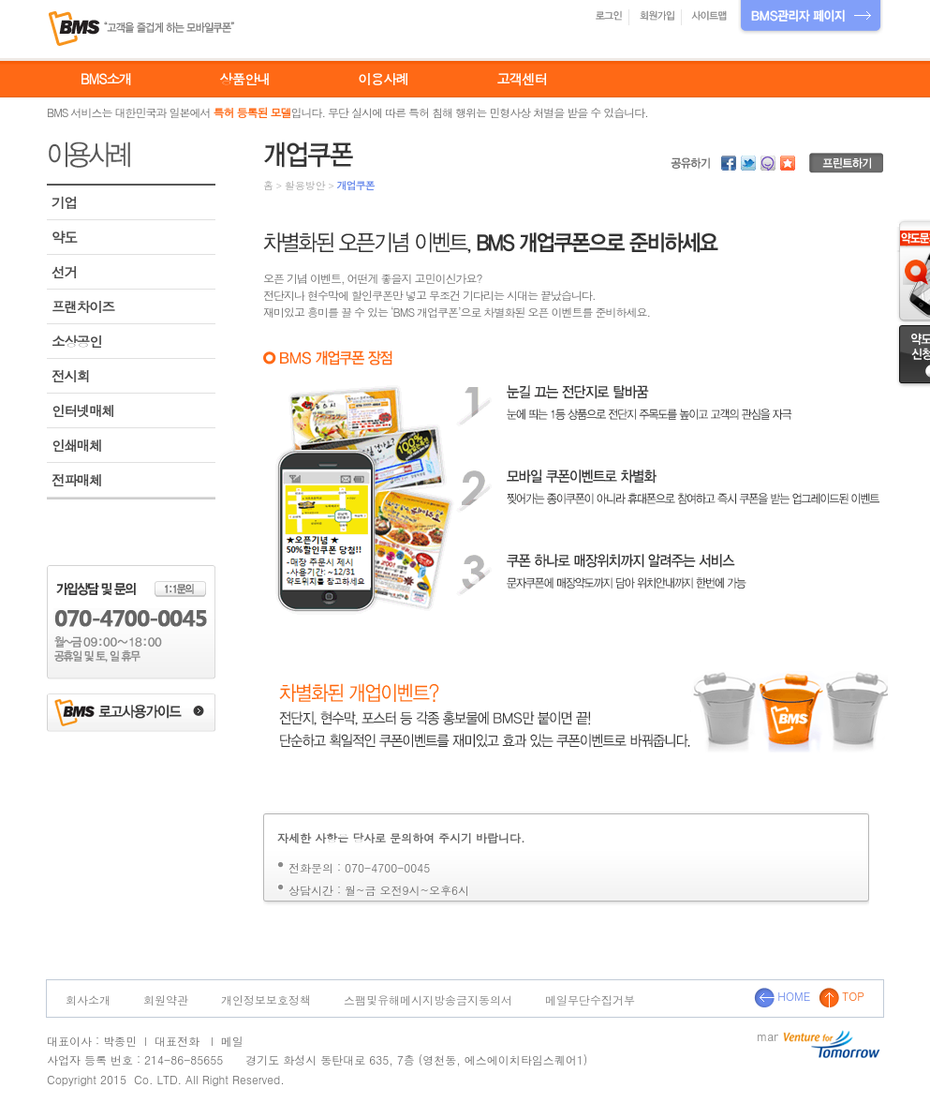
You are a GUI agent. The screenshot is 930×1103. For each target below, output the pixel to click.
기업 (64, 202)
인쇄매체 (77, 445)
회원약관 (165, 999)
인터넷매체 (83, 410)
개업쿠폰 (355, 185)
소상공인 (77, 341)
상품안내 (244, 78)
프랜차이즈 (83, 306)
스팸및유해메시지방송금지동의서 (428, 999)
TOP (841, 996)
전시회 (70, 375)
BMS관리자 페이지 (810, 17)
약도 (64, 237)
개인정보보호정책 (266, 999)
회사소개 (88, 999)
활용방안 (305, 185)
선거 (64, 271)
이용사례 (383, 78)
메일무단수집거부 (590, 999)
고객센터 (521, 78)
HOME (782, 996)
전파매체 (77, 479)
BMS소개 (106, 78)
